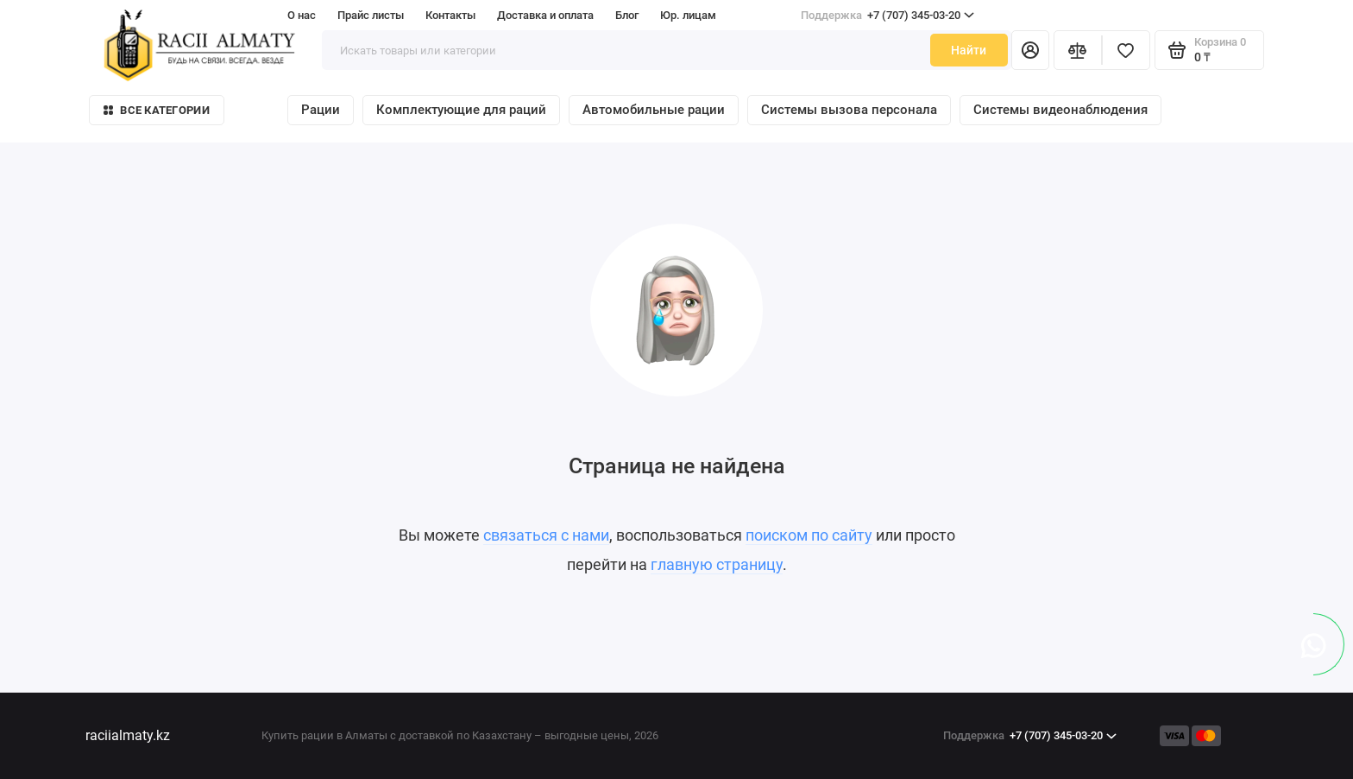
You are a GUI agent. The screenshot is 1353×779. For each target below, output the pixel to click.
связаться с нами (546, 535)
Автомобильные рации (653, 109)
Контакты (450, 15)
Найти (968, 50)
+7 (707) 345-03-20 (887, 15)
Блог (627, 15)
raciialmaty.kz (128, 735)
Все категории (156, 110)
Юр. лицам (688, 15)
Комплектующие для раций (461, 109)
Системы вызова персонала (849, 109)
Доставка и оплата (545, 15)
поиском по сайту (809, 535)
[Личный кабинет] (1030, 50)
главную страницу (717, 564)
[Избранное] (1126, 50)
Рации (320, 109)
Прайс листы (370, 15)
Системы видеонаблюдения (1060, 109)
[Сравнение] (1077, 50)
